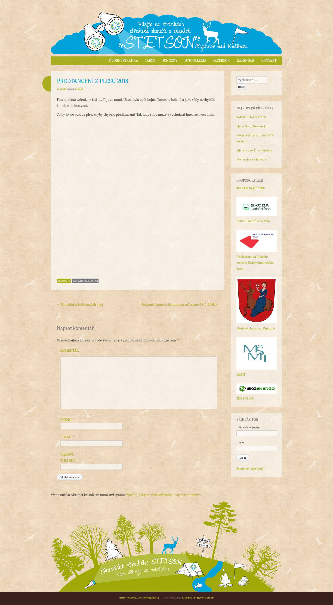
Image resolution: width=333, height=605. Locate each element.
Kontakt (269, 60)
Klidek (79, 88)
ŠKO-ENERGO (245, 398)
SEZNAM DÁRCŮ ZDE (250, 188)
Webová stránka (68, 457)
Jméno (67, 420)
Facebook (221, 60)
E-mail (67, 437)
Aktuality (64, 280)
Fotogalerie (195, 60)
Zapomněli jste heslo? (250, 469)
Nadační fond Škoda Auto (253, 221)
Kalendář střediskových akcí (80, 305)
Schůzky (169, 60)
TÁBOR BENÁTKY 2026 (251, 117)
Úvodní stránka (123, 60)
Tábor (150, 60)
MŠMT (240, 375)
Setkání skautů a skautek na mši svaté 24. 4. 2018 (180, 305)
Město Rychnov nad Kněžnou (255, 328)
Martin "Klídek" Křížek (198, 598)
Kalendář (245, 60)
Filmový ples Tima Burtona (254, 150)
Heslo (240, 442)
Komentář (69, 351)
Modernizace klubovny (251, 159)
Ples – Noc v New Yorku (251, 126)
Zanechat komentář (85, 280)
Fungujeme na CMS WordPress (139, 598)
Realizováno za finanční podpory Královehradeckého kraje (255, 262)
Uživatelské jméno (248, 427)
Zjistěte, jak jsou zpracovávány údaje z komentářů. (163, 495)
